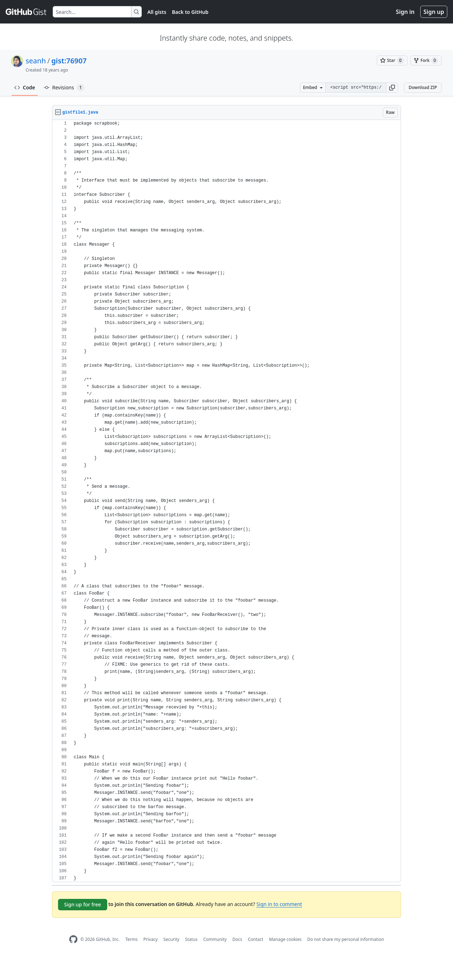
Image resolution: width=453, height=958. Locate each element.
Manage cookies (285, 939)
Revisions (64, 87)
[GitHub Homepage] (73, 939)
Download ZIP (422, 87)
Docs (237, 939)
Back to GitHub (190, 12)
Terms (131, 939)
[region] (226, 501)
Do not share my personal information (345, 939)
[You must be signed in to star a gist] (392, 61)
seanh (36, 61)
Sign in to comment (279, 904)
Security (171, 939)
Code (24, 87)
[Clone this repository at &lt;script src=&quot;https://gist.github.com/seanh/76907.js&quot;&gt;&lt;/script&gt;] (356, 88)
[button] (392, 88)
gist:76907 (69, 61)
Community (215, 939)
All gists (156, 12)
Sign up (433, 12)
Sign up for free (82, 904)
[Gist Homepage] (26, 11)
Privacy (151, 939)
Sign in (405, 12)
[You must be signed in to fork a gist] (426, 61)
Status (191, 939)
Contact (255, 939)
